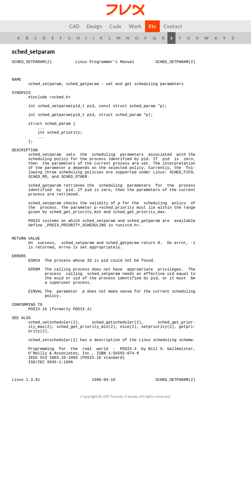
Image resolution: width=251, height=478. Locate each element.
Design (94, 26)
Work (135, 26)
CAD (74, 26)
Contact (172, 26)
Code (115, 26)
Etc (152, 26)
